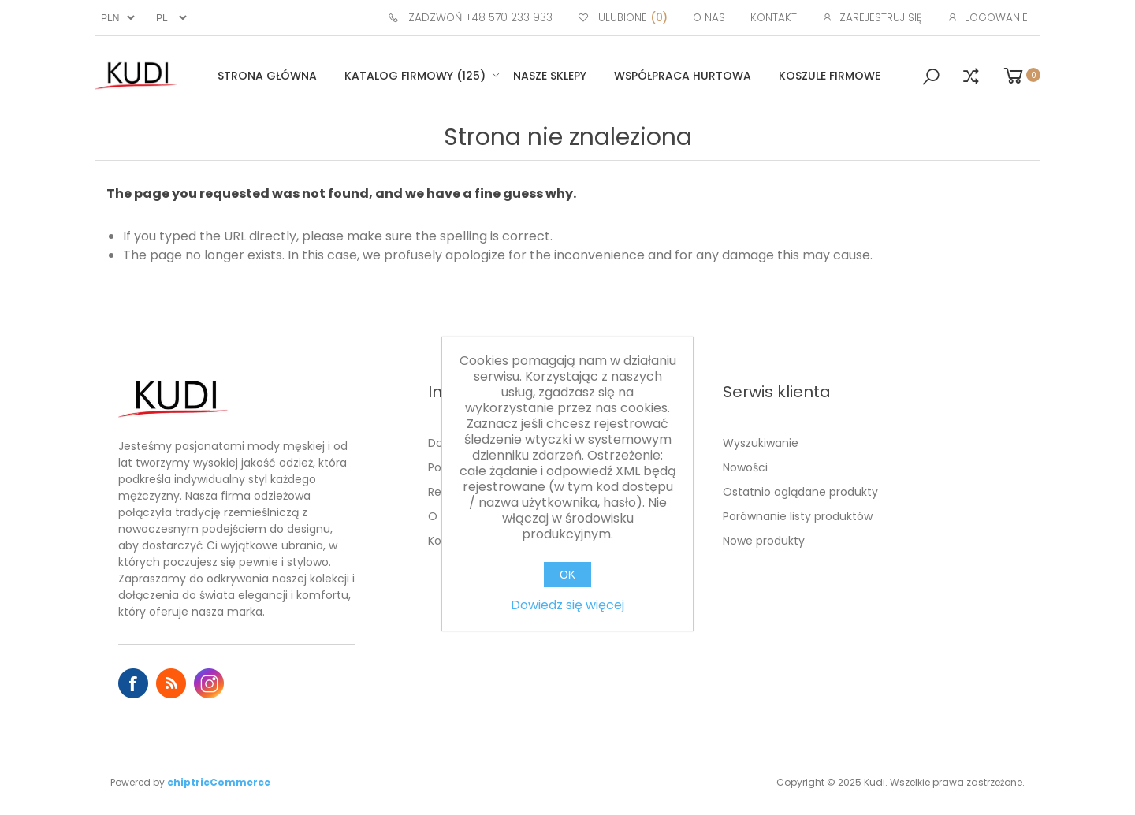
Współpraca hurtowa (682, 76)
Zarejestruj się (880, 17)
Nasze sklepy (549, 76)
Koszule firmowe (829, 76)
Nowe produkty (764, 541)
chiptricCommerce (218, 782)
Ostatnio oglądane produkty (800, 492)
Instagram (209, 683)
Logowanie (996, 17)
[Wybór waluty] (116, 18)
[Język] (169, 18)
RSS (171, 683)
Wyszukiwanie (760, 443)
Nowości (745, 467)
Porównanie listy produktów (798, 516)
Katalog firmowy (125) (415, 76)
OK (567, 574)
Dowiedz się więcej (567, 605)
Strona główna (267, 76)
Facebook (133, 683)
